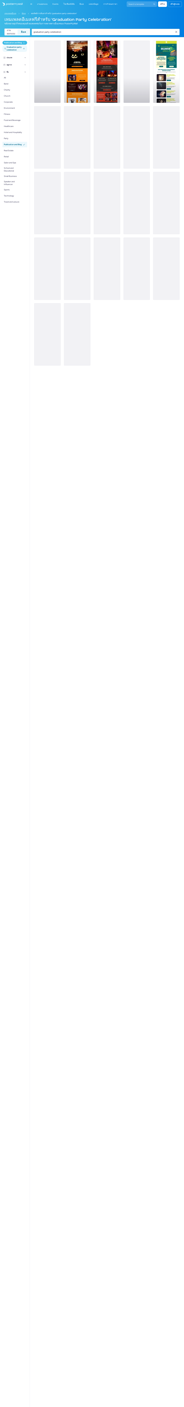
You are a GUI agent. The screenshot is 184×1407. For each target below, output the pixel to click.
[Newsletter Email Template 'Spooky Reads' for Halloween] (47, 269)
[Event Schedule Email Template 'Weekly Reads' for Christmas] (77, 334)
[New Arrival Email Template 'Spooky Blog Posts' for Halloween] (107, 72)
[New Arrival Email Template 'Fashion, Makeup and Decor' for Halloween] (136, 72)
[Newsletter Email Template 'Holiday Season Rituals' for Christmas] (166, 137)
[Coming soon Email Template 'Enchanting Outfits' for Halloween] (47, 137)
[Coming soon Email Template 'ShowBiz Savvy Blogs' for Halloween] (77, 137)
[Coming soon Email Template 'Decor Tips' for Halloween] (136, 137)
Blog (24, 13)
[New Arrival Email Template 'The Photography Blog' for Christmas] (47, 72)
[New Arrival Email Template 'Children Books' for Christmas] (136, 203)
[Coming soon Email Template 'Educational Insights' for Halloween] (107, 137)
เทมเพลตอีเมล (10, 13)
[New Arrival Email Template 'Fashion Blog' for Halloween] (136, 269)
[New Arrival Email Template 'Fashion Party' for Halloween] (77, 72)
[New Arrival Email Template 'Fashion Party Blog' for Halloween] (47, 334)
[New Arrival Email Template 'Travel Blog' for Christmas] (47, 203)
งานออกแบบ (11, 32)
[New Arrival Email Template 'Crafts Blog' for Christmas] (77, 203)
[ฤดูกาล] (25, 65)
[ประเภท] (25, 58)
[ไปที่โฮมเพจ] (11, 4)
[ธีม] (25, 72)
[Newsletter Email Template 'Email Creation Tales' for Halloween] (77, 269)
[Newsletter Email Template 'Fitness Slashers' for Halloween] (107, 269)
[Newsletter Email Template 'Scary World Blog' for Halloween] (166, 269)
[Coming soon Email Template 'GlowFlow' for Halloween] (166, 72)
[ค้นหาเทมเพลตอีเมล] (104, 32)
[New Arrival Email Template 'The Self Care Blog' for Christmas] (107, 203)
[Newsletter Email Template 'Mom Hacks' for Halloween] (166, 203)
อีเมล (23, 32)
